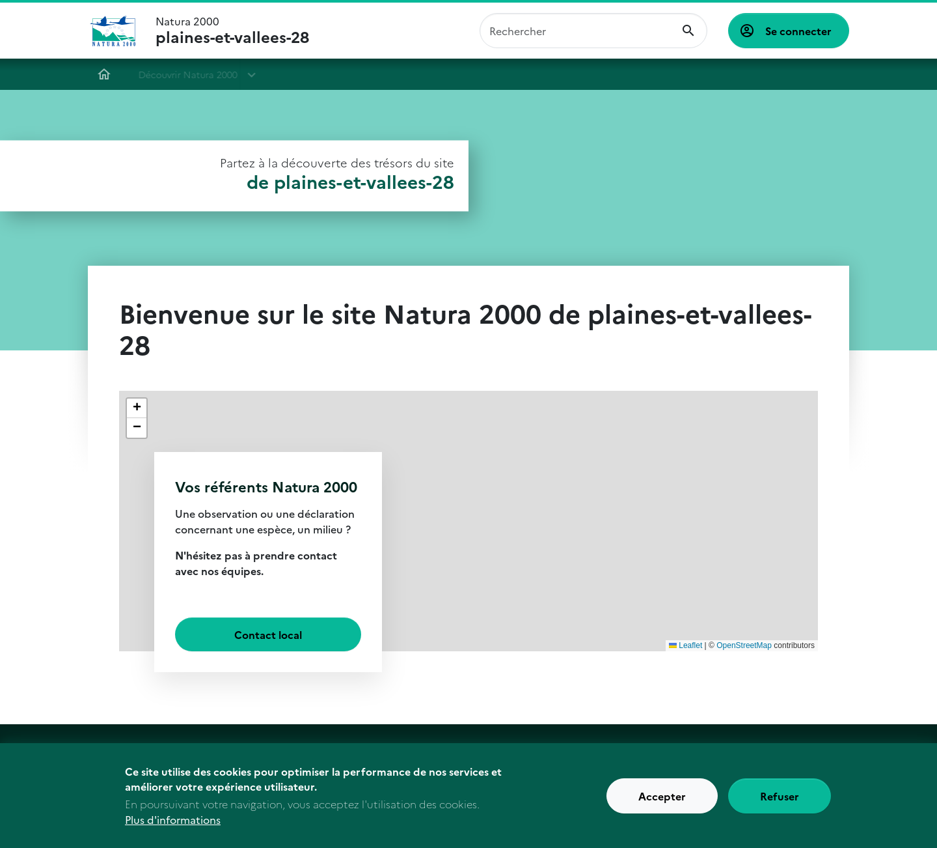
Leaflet (685, 645)
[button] (136, 408)
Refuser (779, 796)
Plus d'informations (173, 819)
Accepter (662, 796)
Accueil (98, 74)
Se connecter (798, 30)
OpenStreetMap (744, 645)
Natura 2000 (232, 30)
